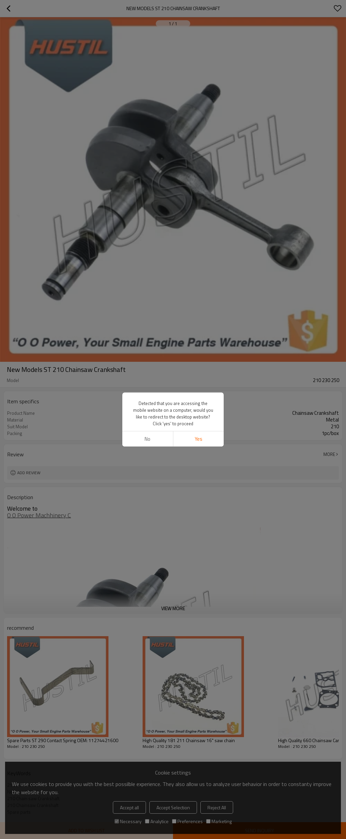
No (147, 439)
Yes (198, 439)
